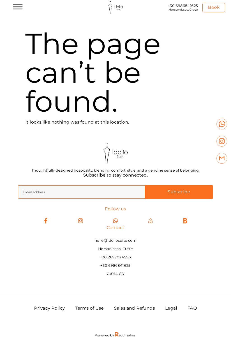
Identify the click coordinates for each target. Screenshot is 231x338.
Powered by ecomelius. (115, 335)
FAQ (192, 308)
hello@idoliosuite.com (115, 241)
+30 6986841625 (183, 6)
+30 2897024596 (115, 257)
